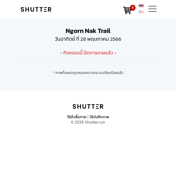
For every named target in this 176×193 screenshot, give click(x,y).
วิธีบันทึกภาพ (99, 117)
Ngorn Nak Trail (88, 30)
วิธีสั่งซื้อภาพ (76, 117)
